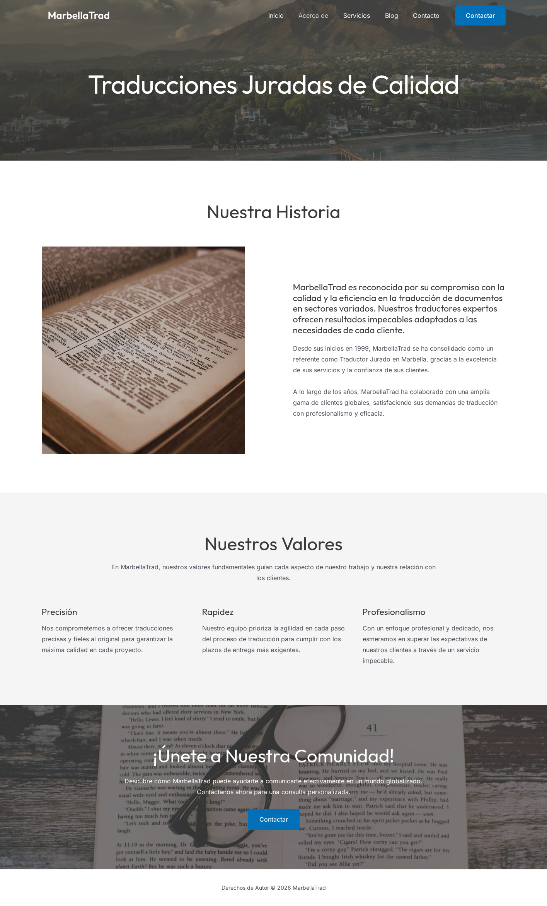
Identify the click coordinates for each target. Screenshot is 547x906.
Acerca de (322, 15)
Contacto (427, 15)
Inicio (287, 15)
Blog (395, 15)
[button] (480, 15)
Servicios (363, 15)
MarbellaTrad (79, 15)
